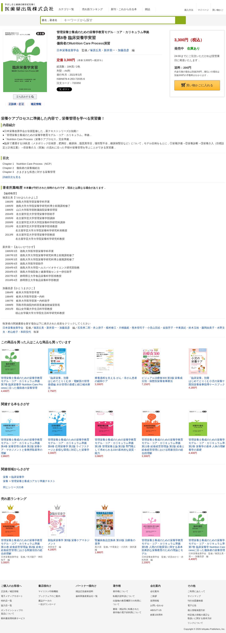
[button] (222, 367)
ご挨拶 (153, 596)
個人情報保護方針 (196, 610)
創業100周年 (156, 615)
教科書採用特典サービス (13, 618)
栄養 (5, 476)
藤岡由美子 (208, 327)
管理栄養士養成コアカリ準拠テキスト (33, 481)
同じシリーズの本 (13, 487)
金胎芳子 (168, 327)
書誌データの (56, 602)
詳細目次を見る (12, 177)
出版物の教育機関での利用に (130, 602)
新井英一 (109, 50)
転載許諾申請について (124, 596)
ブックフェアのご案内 (49, 596)
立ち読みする (23, 96)
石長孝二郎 (84, 327)
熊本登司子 (138, 327)
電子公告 (192, 605)
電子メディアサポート (12, 596)
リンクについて (195, 623)
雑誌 (147, 9)
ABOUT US (155, 610)
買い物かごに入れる (197, 85)
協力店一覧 (6, 605)
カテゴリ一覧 (66, 9)
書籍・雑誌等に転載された (130, 611)
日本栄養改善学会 (68, 50)
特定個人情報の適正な (205, 617)
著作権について (120, 591)
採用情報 (154, 600)
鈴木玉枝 (194, 327)
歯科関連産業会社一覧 (87, 596)
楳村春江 (111, 327)
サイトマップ (194, 596)
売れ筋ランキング (92, 9)
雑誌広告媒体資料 (84, 591)
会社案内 (154, 591)
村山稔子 (13, 331)
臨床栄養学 (17, 476)
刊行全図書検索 (195, 600)
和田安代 (26, 331)
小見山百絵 (153, 327)
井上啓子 (98, 327)
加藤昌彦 (123, 50)
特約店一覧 (6, 600)
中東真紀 (181, 327)
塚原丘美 (95, 50)
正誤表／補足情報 (9, 591)
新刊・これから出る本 (124, 9)
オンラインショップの (18, 612)
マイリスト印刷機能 (48, 591)
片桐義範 (124, 327)
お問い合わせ (156, 605)
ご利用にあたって (196, 591)
